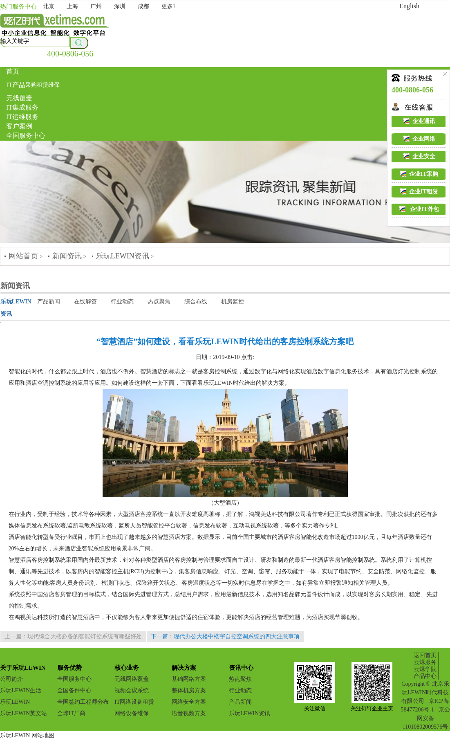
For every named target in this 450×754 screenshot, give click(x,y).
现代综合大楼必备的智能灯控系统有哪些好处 (84, 636)
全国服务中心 (25, 135)
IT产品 (15, 84)
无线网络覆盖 (131, 679)
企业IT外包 (418, 208)
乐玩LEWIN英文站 (23, 713)
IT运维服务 (22, 116)
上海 (72, 6)
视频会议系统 (131, 690)
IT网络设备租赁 (134, 702)
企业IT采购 (418, 173)
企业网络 (418, 138)
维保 (54, 85)
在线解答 (85, 301)
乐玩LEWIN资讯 (122, 256)
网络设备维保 (131, 713)
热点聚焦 (159, 301)
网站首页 (23, 256)
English (409, 5)
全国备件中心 (74, 690)
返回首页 (425, 655)
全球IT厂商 (71, 713)
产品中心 (425, 676)
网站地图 (42, 735)
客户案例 (19, 126)
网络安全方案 (189, 702)
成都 (143, 6)
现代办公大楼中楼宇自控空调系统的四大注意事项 (237, 636)
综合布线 (195, 301)
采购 (31, 85)
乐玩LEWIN (15, 702)
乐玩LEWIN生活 (20, 690)
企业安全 (418, 156)
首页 (12, 71)
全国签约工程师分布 (83, 702)
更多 (168, 6)
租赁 (42, 85)
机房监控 (232, 301)
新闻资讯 (67, 256)
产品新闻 (48, 301)
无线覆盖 (19, 97)
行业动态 (122, 301)
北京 (48, 6)
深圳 (119, 6)
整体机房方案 (189, 690)
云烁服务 (425, 662)
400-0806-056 (70, 53)
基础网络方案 (189, 679)
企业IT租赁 (418, 191)
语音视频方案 (189, 713)
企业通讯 (418, 121)
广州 (96, 6)
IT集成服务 (22, 107)
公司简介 (11, 679)
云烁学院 (425, 669)
